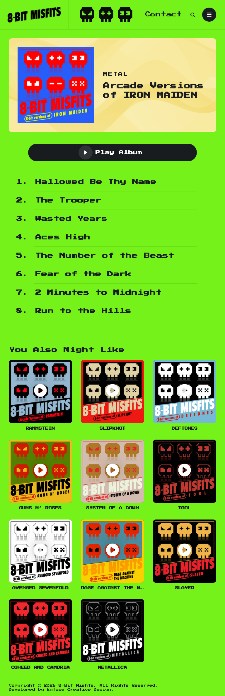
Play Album (110, 152)
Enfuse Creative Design (79, 689)
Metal (115, 74)
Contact (163, 14)
